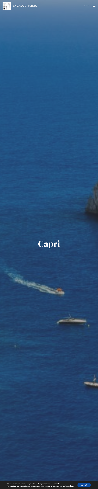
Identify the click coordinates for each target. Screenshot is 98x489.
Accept (84, 485)
